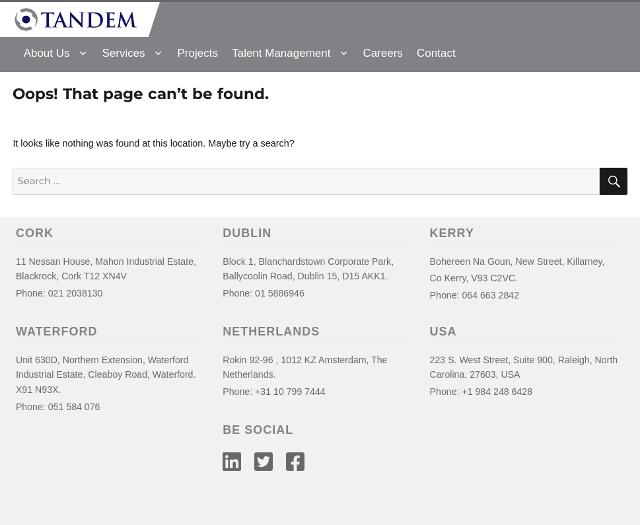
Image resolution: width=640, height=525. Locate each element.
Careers (382, 53)
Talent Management (281, 53)
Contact (436, 53)
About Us (47, 53)
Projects (198, 53)
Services (123, 53)
